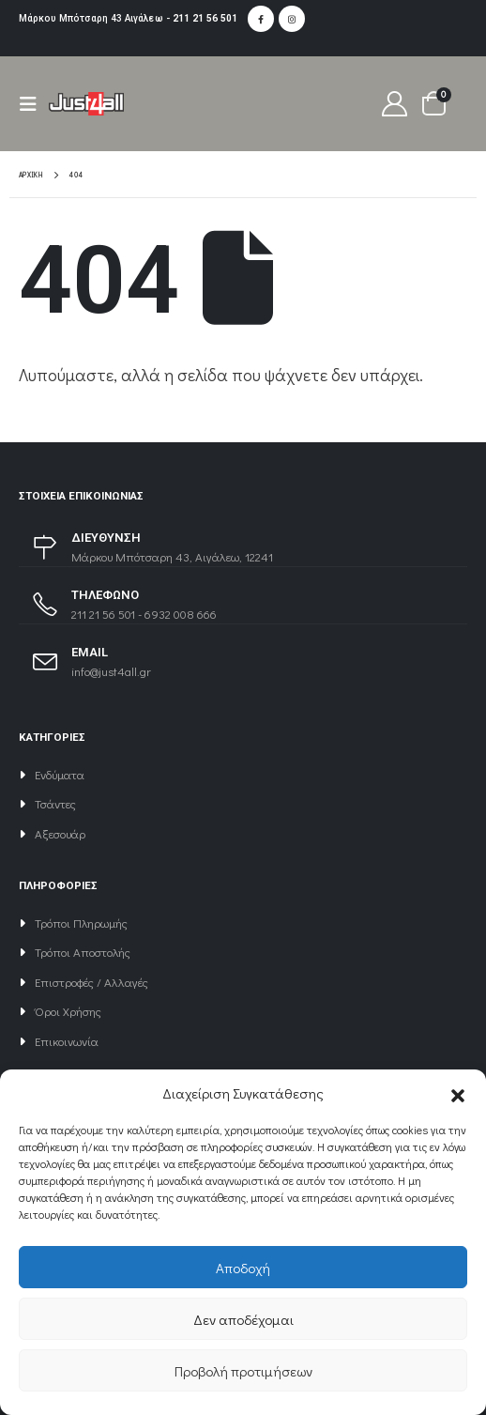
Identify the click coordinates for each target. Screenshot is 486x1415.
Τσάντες (55, 803)
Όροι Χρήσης (68, 1011)
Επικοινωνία (67, 1041)
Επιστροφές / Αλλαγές (91, 982)
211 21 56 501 (205, 18)
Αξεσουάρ (60, 833)
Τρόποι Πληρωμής (81, 923)
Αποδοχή (243, 1267)
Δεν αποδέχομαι (243, 1319)
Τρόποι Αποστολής (82, 952)
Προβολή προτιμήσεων (243, 1370)
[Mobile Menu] (34, 103)
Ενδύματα (59, 774)
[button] (457, 1093)
